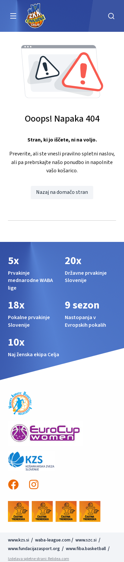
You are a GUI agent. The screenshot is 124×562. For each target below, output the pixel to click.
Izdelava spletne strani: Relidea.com (38, 559)
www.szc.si (86, 540)
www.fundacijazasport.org (34, 548)
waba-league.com (52, 540)
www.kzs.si (19, 540)
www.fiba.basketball (86, 548)
